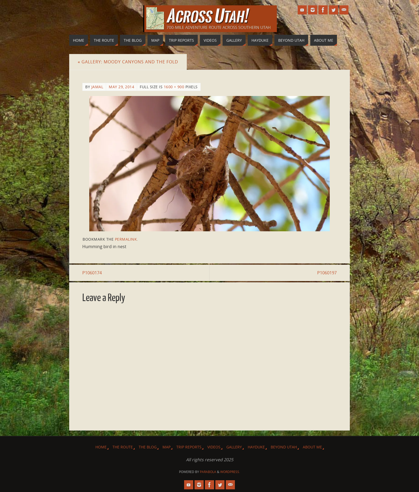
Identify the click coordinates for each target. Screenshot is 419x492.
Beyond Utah (284, 446)
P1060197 (327, 273)
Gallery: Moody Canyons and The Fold (128, 62)
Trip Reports (188, 446)
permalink (126, 239)
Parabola (208, 472)
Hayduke (256, 446)
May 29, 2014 (121, 86)
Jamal (97, 86)
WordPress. (230, 472)
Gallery (234, 446)
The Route (122, 446)
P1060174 (92, 273)
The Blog (148, 446)
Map (166, 446)
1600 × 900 (174, 86)
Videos (213, 446)
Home (101, 446)
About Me (312, 446)
